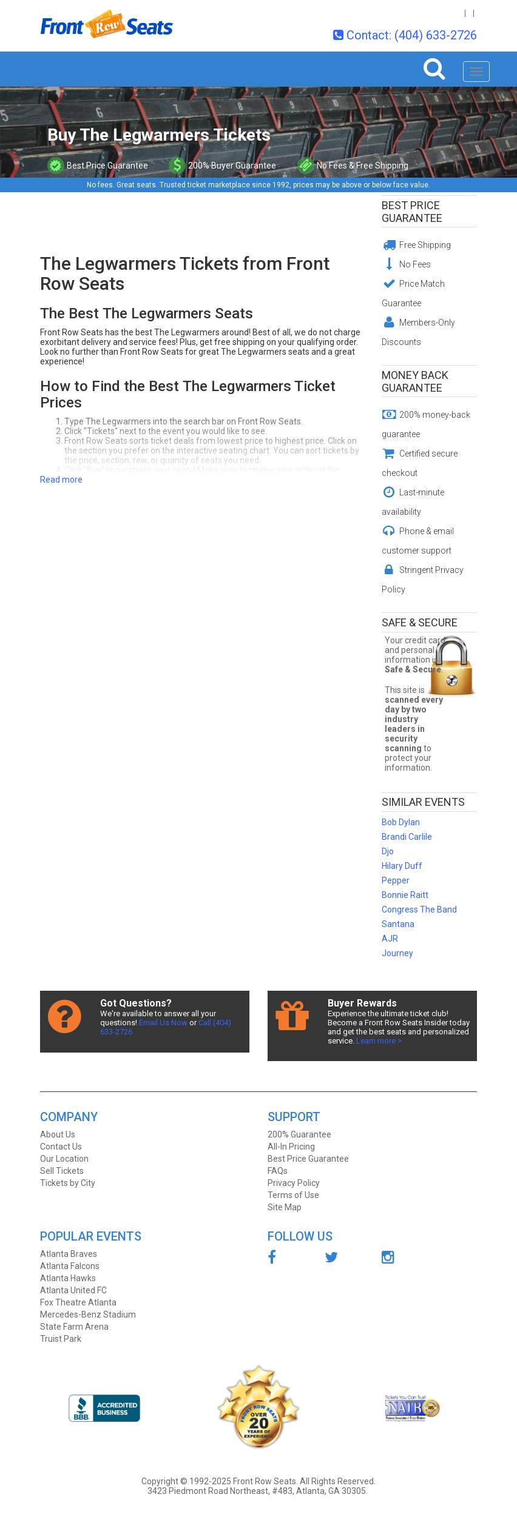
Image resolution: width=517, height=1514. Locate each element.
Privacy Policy (294, 1183)
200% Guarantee (299, 1134)
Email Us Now (163, 1022)
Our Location (64, 1159)
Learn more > (379, 1040)
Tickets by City (67, 1183)
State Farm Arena (74, 1326)
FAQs (278, 1171)
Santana (398, 924)
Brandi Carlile (407, 837)
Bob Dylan (401, 822)
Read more (61, 479)
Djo (388, 851)
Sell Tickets (62, 1171)
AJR (390, 938)
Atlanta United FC (73, 1290)
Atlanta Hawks (68, 1278)
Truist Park (60, 1339)
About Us (57, 1134)
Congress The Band (419, 909)
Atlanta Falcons (70, 1266)
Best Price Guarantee (412, 211)
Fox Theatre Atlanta (78, 1302)
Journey (397, 953)
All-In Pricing (291, 1146)
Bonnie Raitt (405, 895)
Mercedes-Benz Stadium (88, 1314)
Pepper (396, 880)
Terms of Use (293, 1195)
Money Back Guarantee (415, 381)
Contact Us (61, 1146)
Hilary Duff (402, 866)
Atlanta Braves (68, 1254)
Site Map (285, 1207)
